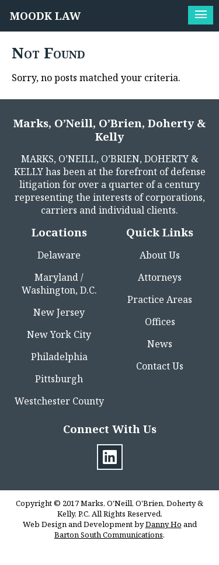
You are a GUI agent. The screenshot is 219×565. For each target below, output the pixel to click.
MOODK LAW (45, 16)
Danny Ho (163, 524)
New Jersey (59, 312)
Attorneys (160, 277)
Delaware (59, 255)
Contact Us (159, 366)
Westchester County (59, 401)
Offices (160, 321)
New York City (59, 334)
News (159, 343)
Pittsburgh (59, 378)
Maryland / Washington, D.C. (59, 284)
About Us (160, 255)
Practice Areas (159, 299)
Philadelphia (59, 356)
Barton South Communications (108, 534)
